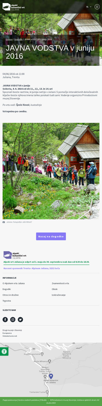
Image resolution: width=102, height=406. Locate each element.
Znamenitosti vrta (60, 283)
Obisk (54, 289)
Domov (9, 39)
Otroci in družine (11, 294)
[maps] (51, 370)
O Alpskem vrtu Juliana (14, 283)
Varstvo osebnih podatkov (28, 400)
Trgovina (7, 300)
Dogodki (18, 39)
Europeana (7, 333)
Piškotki (43, 400)
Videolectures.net (10, 336)
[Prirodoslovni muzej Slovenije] (13, 7)
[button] (4, 351)
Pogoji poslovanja (10, 400)
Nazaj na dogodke (51, 236)
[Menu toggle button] (97, 6)
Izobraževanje (59, 294)
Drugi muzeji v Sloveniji (12, 330)
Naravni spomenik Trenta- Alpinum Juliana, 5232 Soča (32, 268)
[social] (5, 319)
